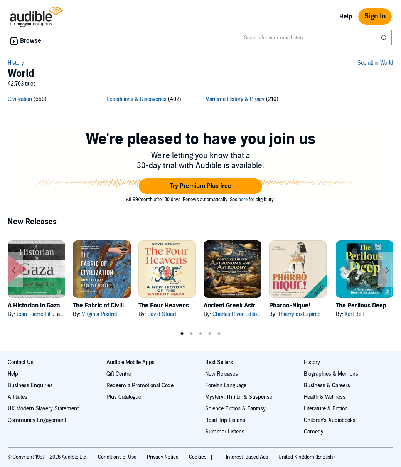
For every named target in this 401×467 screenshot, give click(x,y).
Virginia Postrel (99, 314)
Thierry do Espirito (299, 314)
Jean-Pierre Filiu (35, 314)
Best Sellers (219, 362)
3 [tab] (200, 334)
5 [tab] (219, 334)
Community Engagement (37, 420)
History (16, 63)
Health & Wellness (324, 397)
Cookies (198, 457)
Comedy (313, 431)
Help (345, 16)
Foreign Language (225, 385)
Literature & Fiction (326, 408)
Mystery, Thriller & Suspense (238, 397)
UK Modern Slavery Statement (43, 408)
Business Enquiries (30, 385)
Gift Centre (118, 374)
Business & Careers (327, 385)
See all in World (375, 63)
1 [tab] (182, 334)
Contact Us (21, 362)
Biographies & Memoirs (331, 374)
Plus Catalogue (123, 397)
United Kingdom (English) (306, 457)
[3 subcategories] (200, 100)
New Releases (221, 374)
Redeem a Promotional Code (140, 385)
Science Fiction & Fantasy (235, 408)
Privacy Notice (163, 457)
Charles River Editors (236, 314)
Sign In (375, 16)
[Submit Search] (385, 37)
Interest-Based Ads (247, 457)
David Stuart (161, 314)
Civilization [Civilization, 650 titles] (20, 99)
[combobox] (315, 37)
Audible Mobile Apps (130, 362)
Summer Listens (224, 431)
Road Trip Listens (225, 420)
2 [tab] (191, 334)
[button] (200, 186)
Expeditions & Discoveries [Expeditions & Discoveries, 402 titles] (136, 99)
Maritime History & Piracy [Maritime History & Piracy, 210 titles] (235, 99)
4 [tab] (210, 334)
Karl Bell (354, 314)
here (243, 199)
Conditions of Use (118, 457)
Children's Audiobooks (330, 420)
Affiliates (17, 397)
